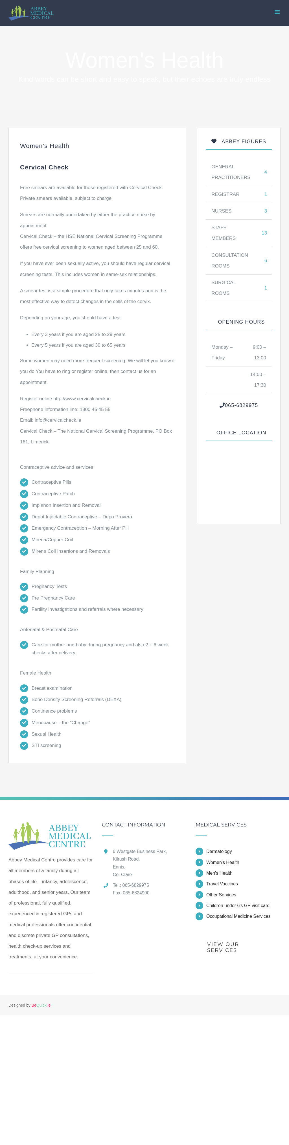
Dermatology (219, 851)
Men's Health (219, 873)
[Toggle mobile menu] (278, 12)
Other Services (221, 894)
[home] (49, 827)
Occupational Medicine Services (238, 916)
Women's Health (222, 862)
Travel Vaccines (222, 883)
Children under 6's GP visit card (238, 905)
